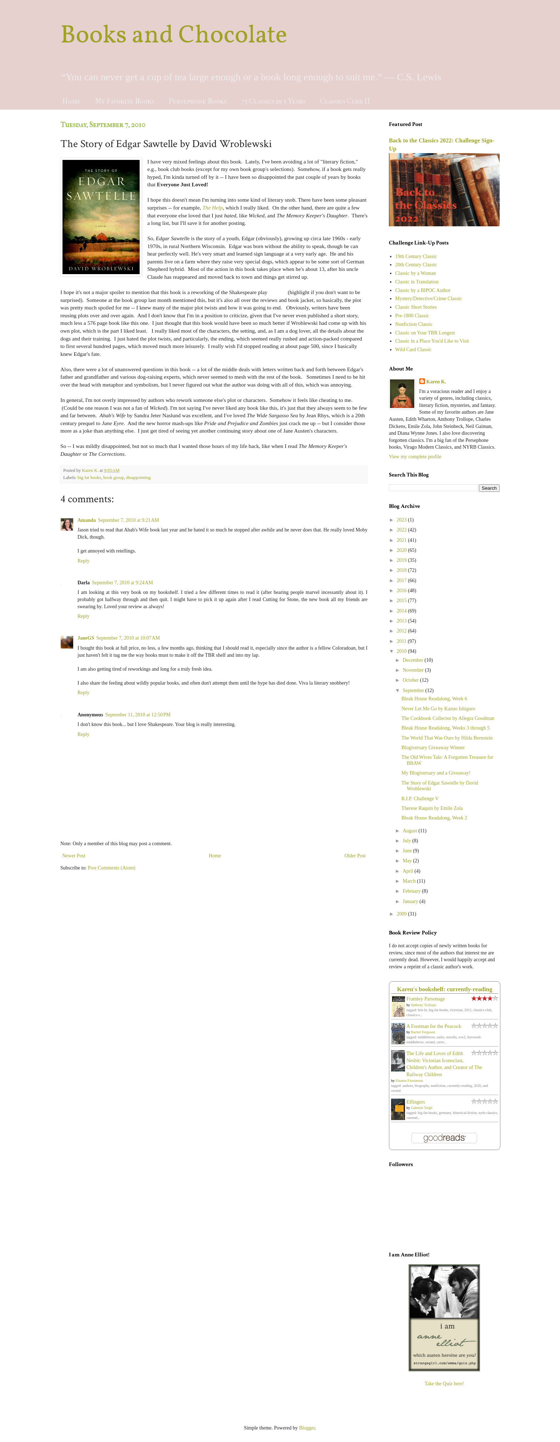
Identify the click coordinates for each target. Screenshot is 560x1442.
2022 (402, 530)
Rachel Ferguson (423, 1032)
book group (113, 477)
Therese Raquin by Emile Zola (432, 808)
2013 (402, 621)
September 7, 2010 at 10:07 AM (128, 638)
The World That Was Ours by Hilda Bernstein (447, 738)
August (410, 830)
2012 (402, 631)
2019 (402, 560)
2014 (402, 611)
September (413, 690)
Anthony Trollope (423, 1005)
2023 (402, 520)
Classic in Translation (417, 281)
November (413, 670)
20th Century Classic (416, 264)
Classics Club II (345, 101)
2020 (402, 550)
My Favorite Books (124, 101)
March (409, 881)
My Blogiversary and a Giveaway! (436, 773)
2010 (402, 651)
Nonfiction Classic (414, 324)
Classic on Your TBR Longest (425, 333)
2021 (402, 540)
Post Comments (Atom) (111, 868)
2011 (402, 641)
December (413, 660)
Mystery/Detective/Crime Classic (428, 298)
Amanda (87, 520)
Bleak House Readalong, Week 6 (434, 698)
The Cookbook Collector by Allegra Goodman (447, 718)
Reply (83, 561)
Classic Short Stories (416, 307)
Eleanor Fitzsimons (410, 1081)
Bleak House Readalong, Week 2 (434, 818)
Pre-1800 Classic (412, 315)
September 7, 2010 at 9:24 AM (122, 582)
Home (71, 101)
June (407, 850)
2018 (402, 570)
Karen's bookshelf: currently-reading (444, 989)
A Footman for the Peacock (433, 1026)
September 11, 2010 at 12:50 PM (138, 714)
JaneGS (86, 638)
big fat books (89, 477)
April (408, 871)
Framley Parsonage (425, 999)
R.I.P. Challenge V (420, 798)
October (411, 680)
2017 (402, 580)
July (407, 840)
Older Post (355, 855)
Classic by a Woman (415, 273)
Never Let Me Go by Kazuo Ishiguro (438, 708)
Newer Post (73, 855)
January (410, 901)
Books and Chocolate (173, 36)
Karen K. (436, 381)
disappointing (138, 477)
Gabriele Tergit (421, 1108)
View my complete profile (415, 456)
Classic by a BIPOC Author (423, 290)
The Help (212, 208)
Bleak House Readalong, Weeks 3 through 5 (445, 728)
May (407, 860)
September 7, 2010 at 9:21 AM (128, 520)
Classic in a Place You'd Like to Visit (432, 341)
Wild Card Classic (413, 349)
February (412, 891)
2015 (402, 600)
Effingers (415, 1102)
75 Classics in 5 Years (273, 101)
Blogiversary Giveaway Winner (433, 747)
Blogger (307, 1428)
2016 (402, 590)
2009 (402, 914)
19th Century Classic (416, 256)
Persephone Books (198, 101)
